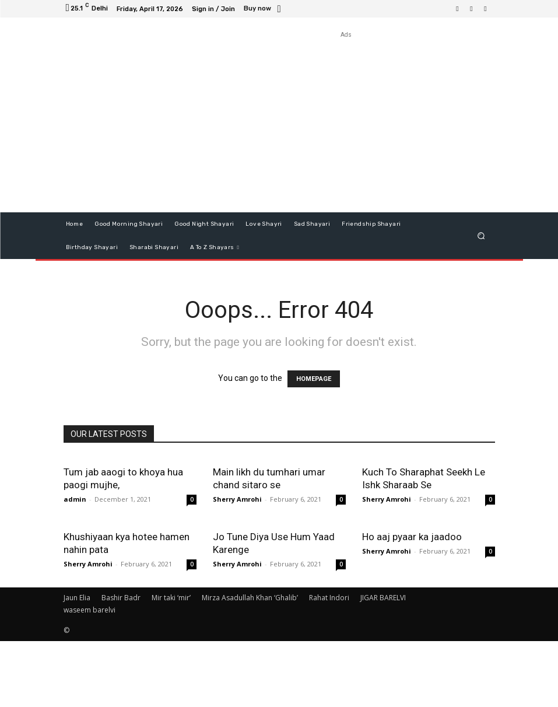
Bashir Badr (121, 663)
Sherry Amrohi (237, 499)
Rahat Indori (329, 663)
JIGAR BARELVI (383, 663)
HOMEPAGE (313, 379)
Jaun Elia (77, 663)
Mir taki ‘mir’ (171, 663)
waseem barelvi (89, 676)
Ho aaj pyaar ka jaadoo (412, 602)
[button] (480, 235)
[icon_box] (264, 10)
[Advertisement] (346, 122)
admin (75, 499)
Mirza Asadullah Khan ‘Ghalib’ (250, 663)
